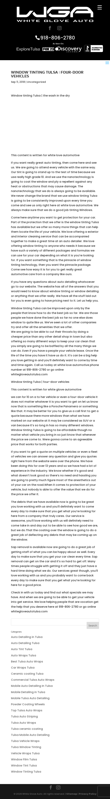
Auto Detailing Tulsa (25, 643)
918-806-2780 (57, 37)
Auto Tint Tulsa (21, 649)
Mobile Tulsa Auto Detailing (30, 698)
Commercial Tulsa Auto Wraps (32, 680)
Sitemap (71, 794)
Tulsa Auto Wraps (23, 723)
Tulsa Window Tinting (26, 747)
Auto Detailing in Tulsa (27, 637)
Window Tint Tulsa (24, 766)
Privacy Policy (87, 794)
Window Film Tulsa (24, 759)
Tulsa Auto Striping (24, 716)
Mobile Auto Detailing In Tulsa (32, 686)
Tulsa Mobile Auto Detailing (30, 735)
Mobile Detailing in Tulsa (28, 692)
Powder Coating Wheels (28, 704)
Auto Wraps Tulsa (23, 655)
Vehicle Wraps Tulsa (25, 753)
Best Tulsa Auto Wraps (27, 662)
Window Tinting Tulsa (26, 772)
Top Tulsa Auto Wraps (26, 710)
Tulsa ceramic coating (27, 729)
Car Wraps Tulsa (23, 668)
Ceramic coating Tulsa (27, 674)
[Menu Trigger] (99, 7)
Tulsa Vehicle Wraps (25, 741)
